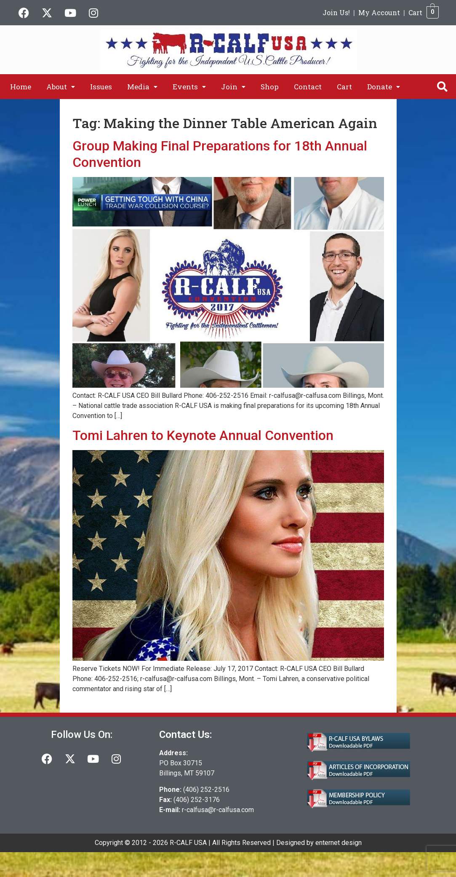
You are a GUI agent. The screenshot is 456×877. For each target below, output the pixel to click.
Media (142, 86)
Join (233, 86)
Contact (308, 86)
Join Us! (336, 12)
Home (20, 86)
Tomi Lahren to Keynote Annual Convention (202, 435)
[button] (61, 86)
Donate (383, 86)
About (60, 86)
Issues (101, 86)
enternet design (338, 843)
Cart (415, 12)
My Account (379, 12)
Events (189, 86)
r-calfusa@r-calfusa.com (218, 810)
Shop (270, 86)
